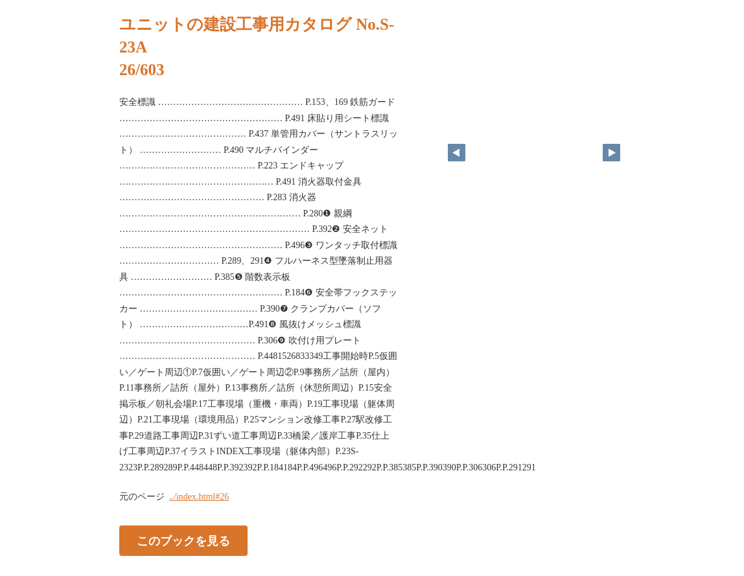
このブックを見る (183, 541)
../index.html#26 (199, 496)
